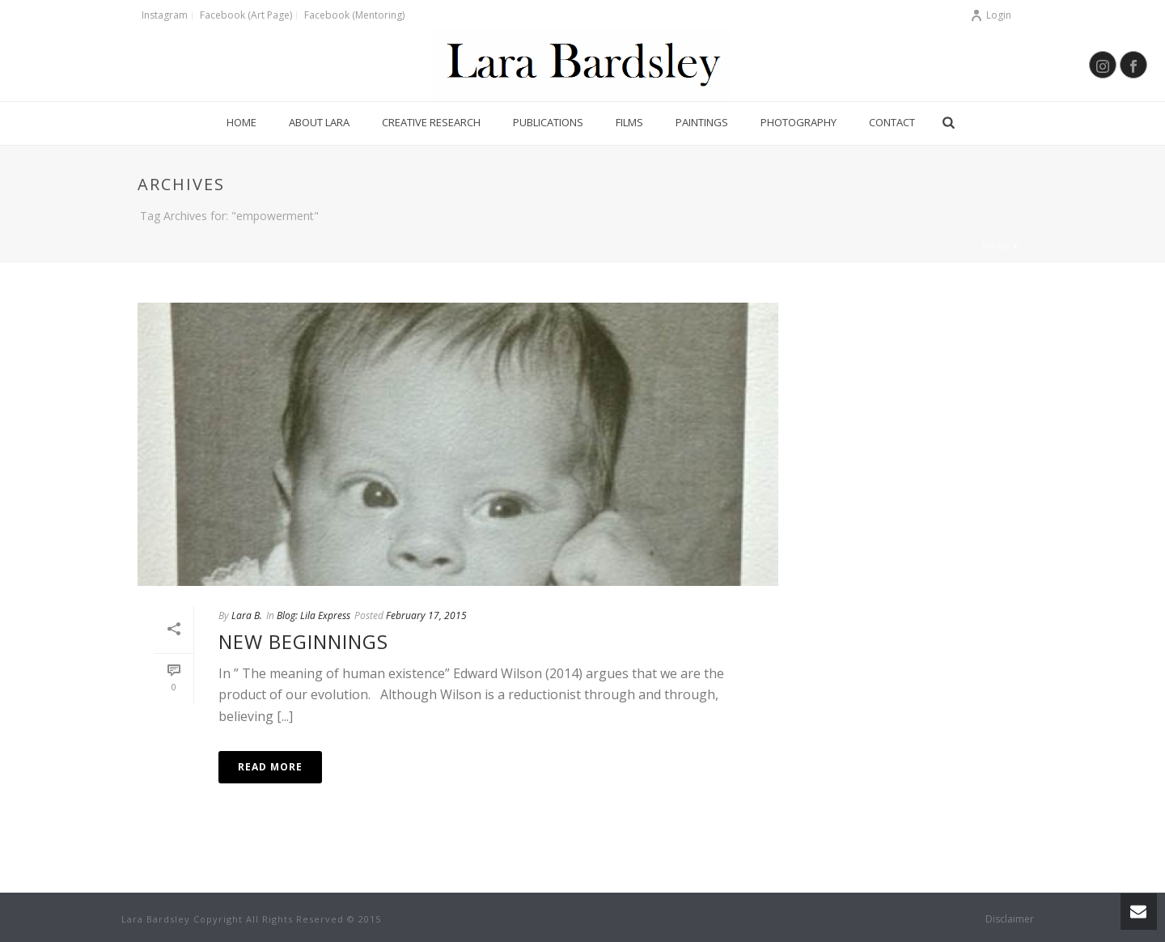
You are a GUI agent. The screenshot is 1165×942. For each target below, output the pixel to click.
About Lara (319, 122)
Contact (892, 122)
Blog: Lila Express (313, 615)
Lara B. (246, 615)
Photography (798, 122)
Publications (548, 122)
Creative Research (431, 122)
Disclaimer (1009, 919)
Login (990, 15)
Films (629, 122)
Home (241, 122)
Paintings (702, 122)
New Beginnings (303, 641)
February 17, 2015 (426, 615)
